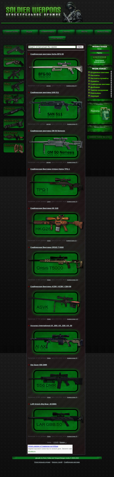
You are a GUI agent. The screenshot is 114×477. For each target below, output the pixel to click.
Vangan (48, 85)
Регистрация (99, 60)
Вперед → (63, 442)
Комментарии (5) (72, 397)
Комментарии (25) (72, 280)
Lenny (49, 201)
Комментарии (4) (72, 201)
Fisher (49, 240)
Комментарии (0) (71, 85)
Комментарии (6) (72, 358)
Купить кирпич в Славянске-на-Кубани (43, 446)
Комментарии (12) (72, 319)
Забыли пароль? (99, 62)
